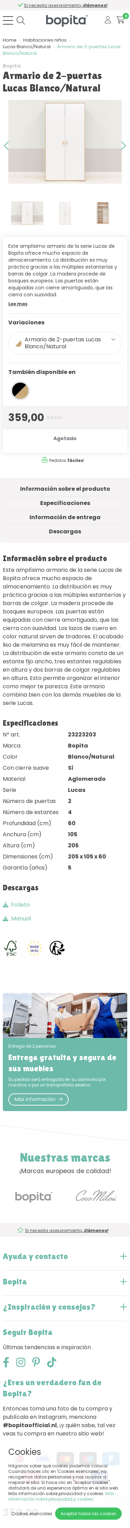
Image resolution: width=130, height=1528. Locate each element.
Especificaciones (65, 503)
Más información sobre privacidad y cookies (61, 1496)
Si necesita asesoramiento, (67, 5)
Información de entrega (65, 517)
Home (10, 40)
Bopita (11, 65)
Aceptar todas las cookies (88, 1514)
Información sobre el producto (65, 489)
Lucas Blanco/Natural (27, 47)
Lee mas (17, 304)
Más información (38, 1099)
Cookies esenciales (31, 1514)
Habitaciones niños (45, 40)
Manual (17, 919)
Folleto (16, 905)
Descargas (65, 531)
